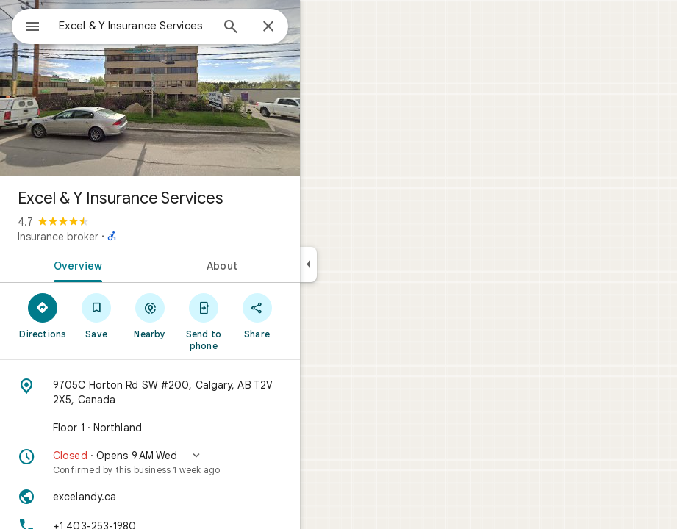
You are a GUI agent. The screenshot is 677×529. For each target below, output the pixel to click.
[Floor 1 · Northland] (150, 427)
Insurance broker (58, 236)
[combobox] (134, 26)
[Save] (96, 315)
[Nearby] (150, 315)
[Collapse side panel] (308, 264)
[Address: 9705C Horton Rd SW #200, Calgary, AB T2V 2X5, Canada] (150, 392)
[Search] (230, 28)
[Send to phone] (203, 321)
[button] (150, 462)
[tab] (75, 264)
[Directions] (43, 315)
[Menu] (32, 28)
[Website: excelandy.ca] (150, 496)
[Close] (268, 27)
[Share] (257, 315)
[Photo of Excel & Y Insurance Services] (150, 88)
